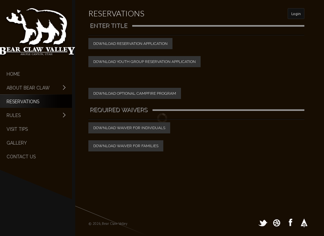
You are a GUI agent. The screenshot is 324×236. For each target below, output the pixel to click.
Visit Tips (17, 129)
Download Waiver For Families (125, 146)
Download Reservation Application (130, 43)
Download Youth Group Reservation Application (144, 61)
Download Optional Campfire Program (134, 93)
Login (296, 13)
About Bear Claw (32, 87)
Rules (32, 115)
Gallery (17, 143)
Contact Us (21, 156)
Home (13, 74)
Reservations (23, 101)
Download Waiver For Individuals (129, 128)
